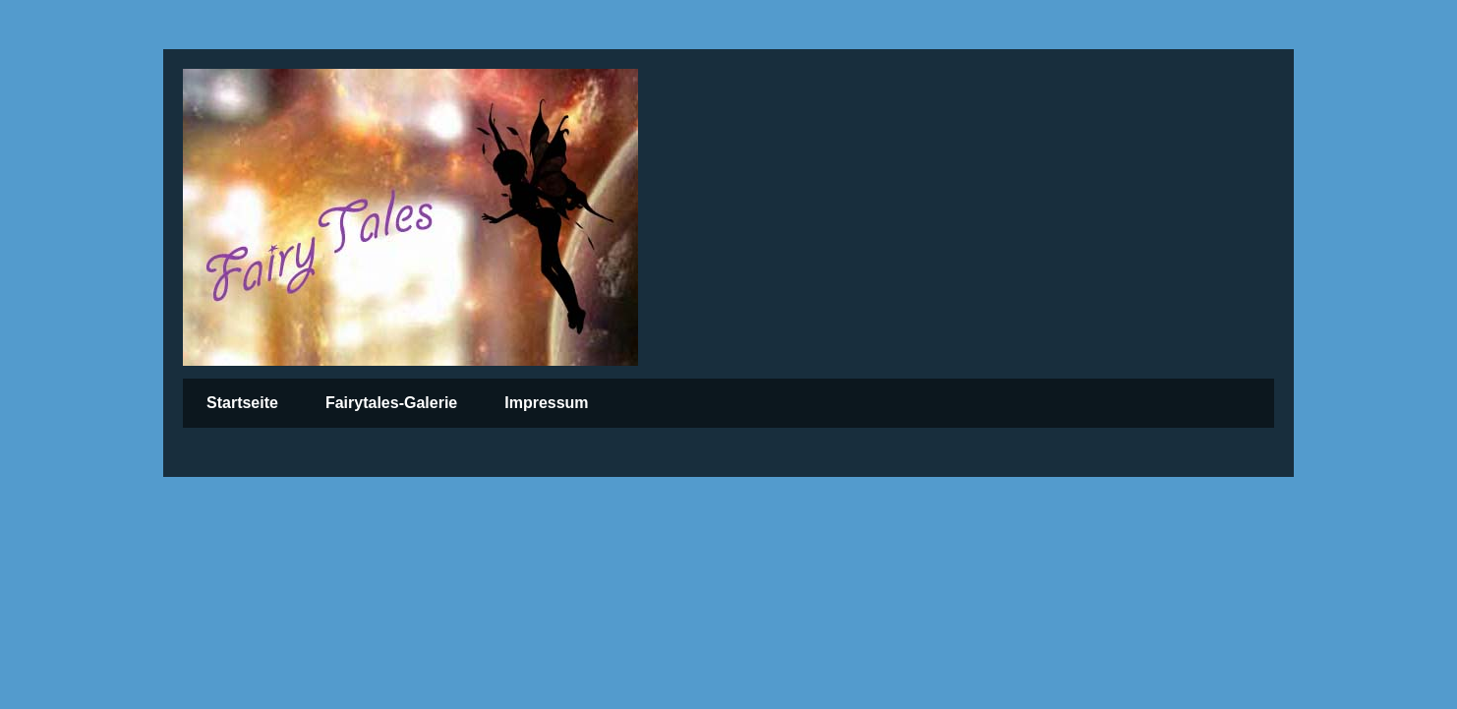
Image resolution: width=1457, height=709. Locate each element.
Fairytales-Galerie (391, 402)
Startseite (242, 402)
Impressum (546, 402)
